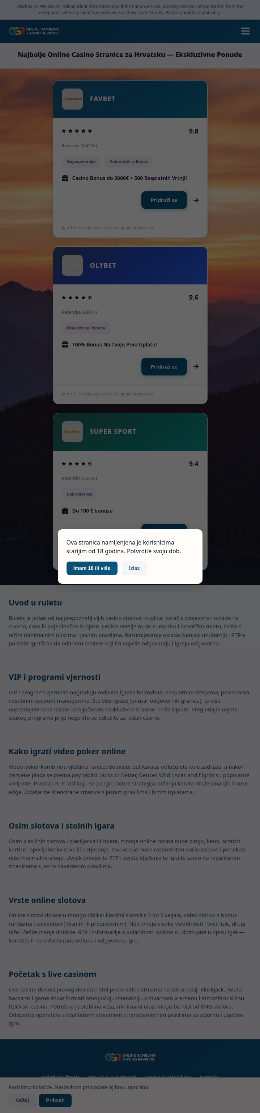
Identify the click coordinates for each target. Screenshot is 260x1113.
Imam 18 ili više (92, 568)
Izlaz (134, 568)
